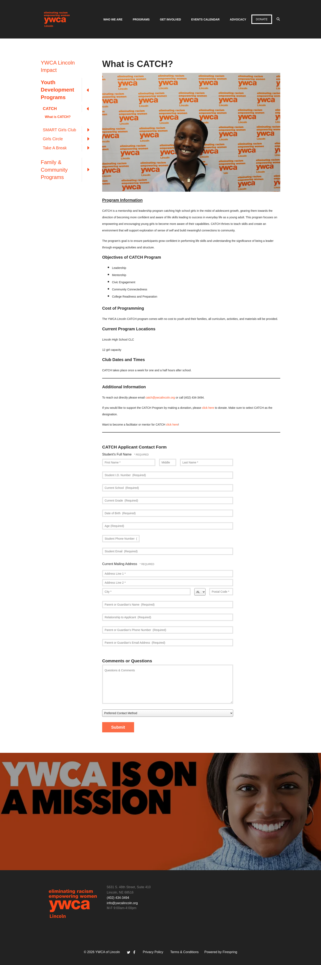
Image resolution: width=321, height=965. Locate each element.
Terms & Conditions (184, 952)
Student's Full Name (117, 454)
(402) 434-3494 (118, 897)
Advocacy (238, 19)
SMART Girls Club (68, 130)
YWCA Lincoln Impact (58, 66)
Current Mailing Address (120, 564)
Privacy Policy (153, 952)
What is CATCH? (58, 117)
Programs (141, 19)
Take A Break (68, 148)
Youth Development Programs (67, 90)
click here (208, 407)
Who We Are (113, 19)
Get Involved (170, 19)
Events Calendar (205, 19)
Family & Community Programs (67, 170)
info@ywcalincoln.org (122, 903)
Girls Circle (68, 139)
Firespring (230, 952)
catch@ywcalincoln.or (159, 397)
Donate (262, 19)
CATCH (68, 108)
